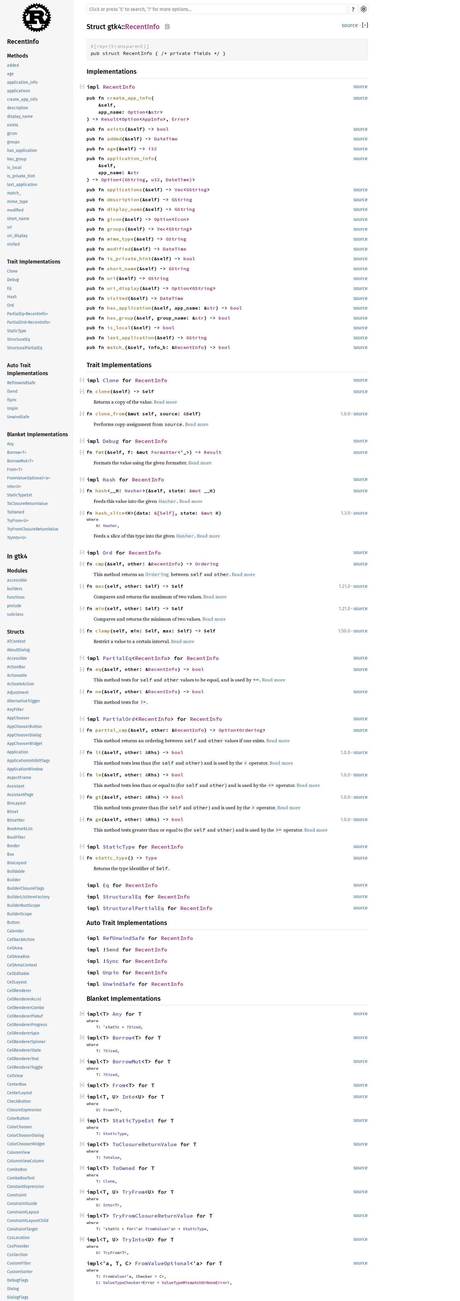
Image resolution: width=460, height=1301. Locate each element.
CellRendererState (24, 1050)
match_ (14, 193)
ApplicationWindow (25, 769)
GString (135, 179)
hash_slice (110, 513)
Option (136, 112)
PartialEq (117, 658)
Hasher (133, 490)
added (13, 65)
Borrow (122, 1037)
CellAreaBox (18, 956)
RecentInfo (23, 42)
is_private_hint (21, 176)
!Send (12, 391)
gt (98, 797)
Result (110, 119)
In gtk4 (17, 556)
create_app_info (22, 99)
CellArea (15, 948)
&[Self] (164, 513)
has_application (22, 150)
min (99, 608)
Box (10, 854)
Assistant (15, 786)
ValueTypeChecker (122, 1282)
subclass (15, 614)
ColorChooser (19, 1126)
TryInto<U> (16, 537)
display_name (20, 116)
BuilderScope (19, 913)
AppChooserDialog (24, 735)
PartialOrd (119, 719)
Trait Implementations (33, 261)
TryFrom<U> (17, 520)
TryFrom (133, 1191)
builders (14, 588)
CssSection (17, 1254)
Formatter (164, 452)
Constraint (16, 1195)
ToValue (111, 1157)
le (98, 775)
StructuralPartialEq (24, 347)
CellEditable (18, 973)
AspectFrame (19, 777)
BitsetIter (16, 820)
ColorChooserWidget (26, 1143)
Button (13, 922)
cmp (99, 564)
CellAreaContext (22, 965)
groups (13, 142)
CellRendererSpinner (26, 1041)
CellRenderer (19, 990)
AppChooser (18, 718)
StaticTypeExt (19, 495)
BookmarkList (20, 828)
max (99, 586)
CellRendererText (23, 1058)
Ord (10, 305)
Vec (179, 189)
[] (365, 25)
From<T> (15, 469)
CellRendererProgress (27, 1024)
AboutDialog (18, 649)
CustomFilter (19, 1263)
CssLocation (18, 1237)
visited (13, 244)
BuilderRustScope (23, 905)
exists (12, 124)
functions (16, 597)
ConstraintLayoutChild (27, 1220)
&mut (196, 490)
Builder (14, 879)
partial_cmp (111, 730)
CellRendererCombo (25, 1007)
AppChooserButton (24, 726)
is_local (14, 167)
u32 (155, 179)
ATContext (16, 641)
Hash (12, 296)
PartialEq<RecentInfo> (27, 313)
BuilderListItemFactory (28, 896)
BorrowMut (126, 1061)
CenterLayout (19, 1092)
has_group (16, 159)
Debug (13, 279)
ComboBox (17, 1169)
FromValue (155, 1228)
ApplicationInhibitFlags (28, 760)
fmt (99, 452)
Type (151, 858)
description (17, 107)
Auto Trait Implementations (27, 369)
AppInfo (152, 119)
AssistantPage (20, 794)
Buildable (16, 871)
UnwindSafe (18, 416)
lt (98, 752)
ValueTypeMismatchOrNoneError (194, 1282)
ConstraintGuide (22, 1203)
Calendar (15, 931)
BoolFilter (16, 837)
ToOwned (15, 512)
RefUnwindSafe (21, 382)
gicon (12, 133)
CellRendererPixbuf (25, 1016)
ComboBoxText (21, 1178)
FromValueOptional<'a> (28, 478)
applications (18, 90)
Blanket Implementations (37, 434)
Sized (135, 1027)
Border (13, 845)
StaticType (16, 330)
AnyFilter (15, 709)
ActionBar (16, 666)
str (155, 112)
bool (163, 129)
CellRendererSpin (23, 1033)
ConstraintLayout (23, 1212)
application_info (22, 82)
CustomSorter (20, 1271)
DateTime (165, 139)
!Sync (12, 399)
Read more (165, 402)
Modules (17, 571)
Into (128, 1096)
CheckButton (19, 1101)
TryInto (133, 1239)
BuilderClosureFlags (25, 888)
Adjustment (17, 692)
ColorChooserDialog (25, 1135)
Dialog (13, 1288)
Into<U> (14, 486)
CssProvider (18, 1246)
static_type (111, 858)
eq (98, 669)
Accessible (17, 658)
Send (112, 949)
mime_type (17, 201)
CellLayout (17, 982)
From (118, 1085)
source (350, 25)
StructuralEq (18, 339)
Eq (9, 288)
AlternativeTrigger (23, 701)
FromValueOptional (162, 1263)
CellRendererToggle (25, 1067)
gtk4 (114, 27)
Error (179, 119)
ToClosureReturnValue (27, 503)
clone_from (110, 414)
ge (98, 819)
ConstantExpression (25, 1186)
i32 (152, 149)
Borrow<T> (16, 452)
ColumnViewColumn (25, 1161)
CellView (15, 1075)
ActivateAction (20, 683)
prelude (14, 605)
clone (102, 391)
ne (98, 691)
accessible (17, 580)
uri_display (17, 235)
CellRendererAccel (24, 999)
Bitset (12, 811)
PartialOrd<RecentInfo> (28, 322)
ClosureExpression (24, 1109)
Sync (112, 961)
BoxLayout (17, 862)
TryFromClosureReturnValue (32, 529)
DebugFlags (17, 1280)
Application (17, 752)
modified (15, 210)
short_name (18, 218)
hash (101, 490)
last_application (22, 184)
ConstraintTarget (22, 1229)
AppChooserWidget (24, 743)
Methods (17, 56)
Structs (15, 632)
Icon (180, 219)
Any (10, 443)
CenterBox (16, 1084)
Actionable (17, 675)
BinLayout (16, 803)
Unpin (12, 408)
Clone (12, 271)
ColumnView (18, 1152)
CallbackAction (21, 939)
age (10, 73)
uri (9, 227)
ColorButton (18, 1118)
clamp (102, 631)
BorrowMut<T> (20, 461)
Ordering (207, 564)
